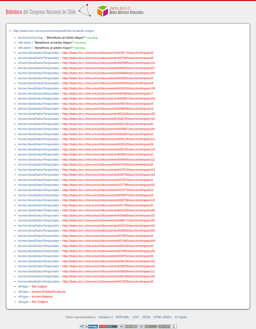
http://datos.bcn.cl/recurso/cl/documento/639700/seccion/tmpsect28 (109, 276)
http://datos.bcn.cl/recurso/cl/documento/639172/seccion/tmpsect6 (108, 52)
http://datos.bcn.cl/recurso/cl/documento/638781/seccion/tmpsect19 (109, 149)
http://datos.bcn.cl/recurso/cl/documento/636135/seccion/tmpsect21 (109, 139)
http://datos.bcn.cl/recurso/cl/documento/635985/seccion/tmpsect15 (109, 215)
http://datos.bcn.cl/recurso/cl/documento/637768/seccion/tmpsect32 (109, 185)
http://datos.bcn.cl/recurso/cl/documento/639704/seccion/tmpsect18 (109, 174)
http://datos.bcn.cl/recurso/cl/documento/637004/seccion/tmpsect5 (108, 164)
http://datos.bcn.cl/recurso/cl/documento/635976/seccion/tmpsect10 (109, 266)
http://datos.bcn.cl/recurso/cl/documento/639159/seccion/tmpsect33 (109, 261)
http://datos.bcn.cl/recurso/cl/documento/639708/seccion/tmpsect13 (109, 200)
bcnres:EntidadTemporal (48, 291)
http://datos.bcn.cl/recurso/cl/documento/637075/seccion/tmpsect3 (108, 190)
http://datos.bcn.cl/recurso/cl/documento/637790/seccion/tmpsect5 (108, 205)
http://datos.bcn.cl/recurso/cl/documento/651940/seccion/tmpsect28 (109, 240)
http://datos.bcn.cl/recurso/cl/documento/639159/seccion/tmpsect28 (109, 88)
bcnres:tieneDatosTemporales (38, 52)
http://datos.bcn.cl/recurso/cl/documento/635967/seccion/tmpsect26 (109, 129)
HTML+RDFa (162, 317)
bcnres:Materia (42, 296)
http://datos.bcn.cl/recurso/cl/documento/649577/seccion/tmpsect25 (109, 220)
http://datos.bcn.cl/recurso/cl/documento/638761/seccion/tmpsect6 (108, 256)
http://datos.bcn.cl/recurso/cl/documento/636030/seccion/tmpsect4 (108, 83)
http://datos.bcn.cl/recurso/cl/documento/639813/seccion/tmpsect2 (108, 154)
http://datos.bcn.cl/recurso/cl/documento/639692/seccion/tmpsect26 (109, 230)
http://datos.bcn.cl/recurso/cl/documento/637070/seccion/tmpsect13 (109, 169)
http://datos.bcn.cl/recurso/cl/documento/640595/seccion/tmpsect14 (109, 63)
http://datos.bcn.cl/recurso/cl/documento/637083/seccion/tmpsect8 (108, 58)
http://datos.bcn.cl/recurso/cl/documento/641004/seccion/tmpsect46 (109, 210)
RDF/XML (122, 317)
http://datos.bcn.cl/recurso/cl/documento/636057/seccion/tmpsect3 (108, 195)
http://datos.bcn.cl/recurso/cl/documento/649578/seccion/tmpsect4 (108, 103)
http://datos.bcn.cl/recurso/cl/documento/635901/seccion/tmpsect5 (108, 78)
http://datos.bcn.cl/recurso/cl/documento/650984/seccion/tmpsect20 (109, 73)
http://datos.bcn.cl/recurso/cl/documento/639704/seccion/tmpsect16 (109, 225)
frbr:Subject (40, 302)
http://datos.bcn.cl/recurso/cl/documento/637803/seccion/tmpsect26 (109, 251)
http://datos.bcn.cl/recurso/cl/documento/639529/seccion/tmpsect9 (108, 144)
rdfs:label (24, 42)
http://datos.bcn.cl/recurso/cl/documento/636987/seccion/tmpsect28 (109, 98)
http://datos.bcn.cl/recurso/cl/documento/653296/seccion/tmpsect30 (109, 114)
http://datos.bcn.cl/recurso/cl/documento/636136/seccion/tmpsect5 (108, 124)
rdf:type (23, 286)
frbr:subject (39, 286)
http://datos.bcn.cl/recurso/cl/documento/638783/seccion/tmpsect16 (109, 119)
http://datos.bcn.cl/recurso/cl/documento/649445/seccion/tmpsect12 (109, 159)
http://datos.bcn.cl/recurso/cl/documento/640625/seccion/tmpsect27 (109, 68)
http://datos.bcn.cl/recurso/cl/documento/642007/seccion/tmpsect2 (108, 134)
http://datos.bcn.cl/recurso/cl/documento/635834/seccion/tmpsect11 (109, 271)
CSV (135, 317)
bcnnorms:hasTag (30, 37)
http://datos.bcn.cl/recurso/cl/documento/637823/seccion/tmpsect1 (108, 180)
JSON (146, 317)
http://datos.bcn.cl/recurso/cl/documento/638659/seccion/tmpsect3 (108, 108)
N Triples (181, 317)
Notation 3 (106, 317)
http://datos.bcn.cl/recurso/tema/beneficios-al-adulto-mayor (53, 31)
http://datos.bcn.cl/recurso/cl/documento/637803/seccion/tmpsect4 (108, 235)
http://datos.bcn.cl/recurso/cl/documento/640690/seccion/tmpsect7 (108, 93)
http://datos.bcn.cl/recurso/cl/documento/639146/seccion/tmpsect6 (108, 246)
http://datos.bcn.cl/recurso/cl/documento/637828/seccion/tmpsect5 (108, 281)
